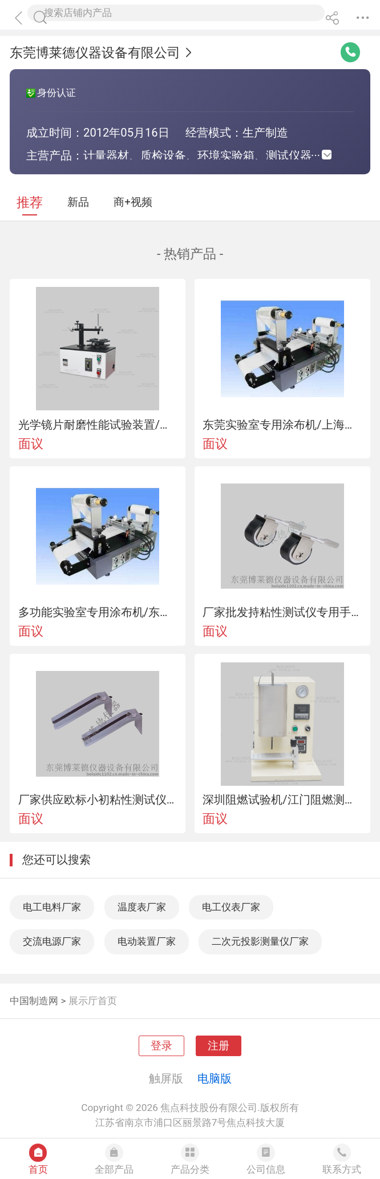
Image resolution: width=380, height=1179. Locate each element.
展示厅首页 (92, 1000)
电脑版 (214, 1078)
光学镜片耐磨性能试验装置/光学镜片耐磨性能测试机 (97, 424)
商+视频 (133, 202)
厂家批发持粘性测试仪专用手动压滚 (282, 612)
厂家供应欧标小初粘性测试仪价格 (97, 799)
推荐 (30, 202)
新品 (78, 202)
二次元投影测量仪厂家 (260, 941)
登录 (161, 1046)
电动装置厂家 (147, 941)
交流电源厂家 (52, 941)
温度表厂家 (142, 907)
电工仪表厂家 (231, 907)
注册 (218, 1046)
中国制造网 (34, 1000)
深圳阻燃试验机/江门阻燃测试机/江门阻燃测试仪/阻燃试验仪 (282, 799)
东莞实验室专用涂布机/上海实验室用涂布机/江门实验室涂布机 (282, 424)
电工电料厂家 (52, 907)
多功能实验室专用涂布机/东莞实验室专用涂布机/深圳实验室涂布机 (97, 612)
